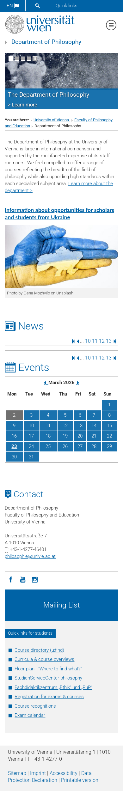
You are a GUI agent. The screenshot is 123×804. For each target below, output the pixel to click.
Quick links (66, 6)
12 (102, 341)
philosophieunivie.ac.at (30, 556)
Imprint (38, 773)
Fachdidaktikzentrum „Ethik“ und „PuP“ (53, 687)
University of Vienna (52, 120)
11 (95, 341)
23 (14, 446)
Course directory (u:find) (39, 650)
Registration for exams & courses (49, 696)
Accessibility (63, 773)
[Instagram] (35, 579)
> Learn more (22, 105)
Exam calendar (30, 715)
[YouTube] (23, 579)
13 (109, 341)
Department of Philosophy (46, 42)
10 (88, 341)
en (13, 6)
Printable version (79, 780)
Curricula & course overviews (44, 659)
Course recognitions (35, 706)
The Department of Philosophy (48, 94)
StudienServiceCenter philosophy (48, 678)
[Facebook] (11, 579)
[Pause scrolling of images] (35, 58)
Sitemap (17, 773)
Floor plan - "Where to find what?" (48, 669)
